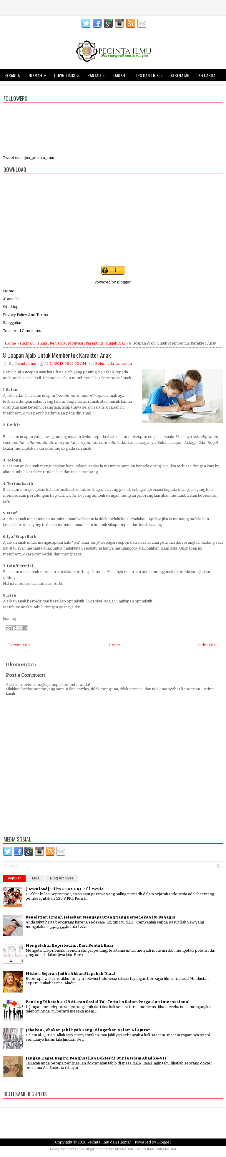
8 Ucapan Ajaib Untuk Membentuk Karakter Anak (57, 355)
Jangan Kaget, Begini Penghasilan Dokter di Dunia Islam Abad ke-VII (96, 1058)
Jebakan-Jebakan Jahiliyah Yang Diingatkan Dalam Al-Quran (88, 1030)
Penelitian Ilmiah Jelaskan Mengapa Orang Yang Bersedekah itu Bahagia (100, 917)
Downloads (68, 73)
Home (8, 291)
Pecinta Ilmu (74, 1149)
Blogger (124, 282)
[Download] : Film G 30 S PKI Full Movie (65, 889)
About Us (11, 299)
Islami (41, 343)
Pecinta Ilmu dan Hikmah (109, 1142)
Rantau (97, 73)
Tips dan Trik (150, 73)
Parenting (94, 343)
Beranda (12, 75)
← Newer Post (18, 645)
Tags (35, 878)
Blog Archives (62, 878)
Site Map (11, 307)
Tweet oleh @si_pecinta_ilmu (28, 157)
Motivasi (75, 343)
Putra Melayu (123, 1149)
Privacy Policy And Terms (25, 315)
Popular (14, 878)
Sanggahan (12, 322)
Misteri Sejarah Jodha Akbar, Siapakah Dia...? (71, 973)
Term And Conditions (22, 330)
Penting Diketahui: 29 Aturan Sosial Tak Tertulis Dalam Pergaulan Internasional (108, 1002)
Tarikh (119, 75)
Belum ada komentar (113, 363)
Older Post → (209, 645)
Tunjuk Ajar (115, 343)
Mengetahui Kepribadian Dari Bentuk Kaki (70, 945)
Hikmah (39, 73)
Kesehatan (180, 75)
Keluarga (206, 75)
